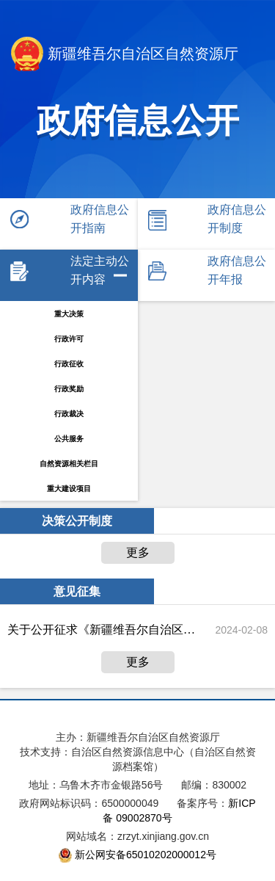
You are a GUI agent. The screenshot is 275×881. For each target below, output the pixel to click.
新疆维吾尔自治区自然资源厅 (124, 55)
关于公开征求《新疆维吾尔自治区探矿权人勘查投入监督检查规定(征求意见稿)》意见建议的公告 (102, 629)
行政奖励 (69, 389)
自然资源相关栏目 (69, 464)
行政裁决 (69, 414)
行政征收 (69, 364)
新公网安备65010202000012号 (145, 854)
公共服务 (69, 439)
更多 (138, 552)
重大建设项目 (69, 489)
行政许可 (69, 339)
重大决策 (69, 314)
